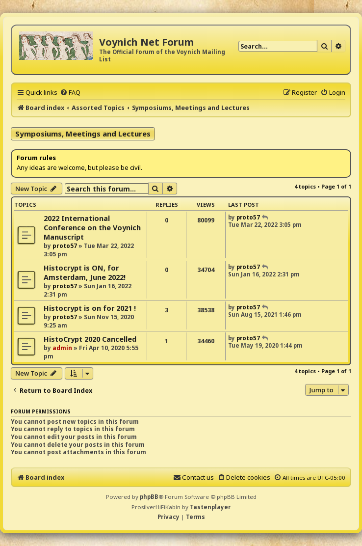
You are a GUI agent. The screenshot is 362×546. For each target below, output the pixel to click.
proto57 (64, 246)
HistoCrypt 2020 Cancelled (90, 339)
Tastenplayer (210, 507)
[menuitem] (70, 92)
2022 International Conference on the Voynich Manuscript (92, 228)
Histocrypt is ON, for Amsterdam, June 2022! (85, 272)
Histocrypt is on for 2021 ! (90, 308)
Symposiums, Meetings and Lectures (83, 133)
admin (62, 348)
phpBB (149, 496)
